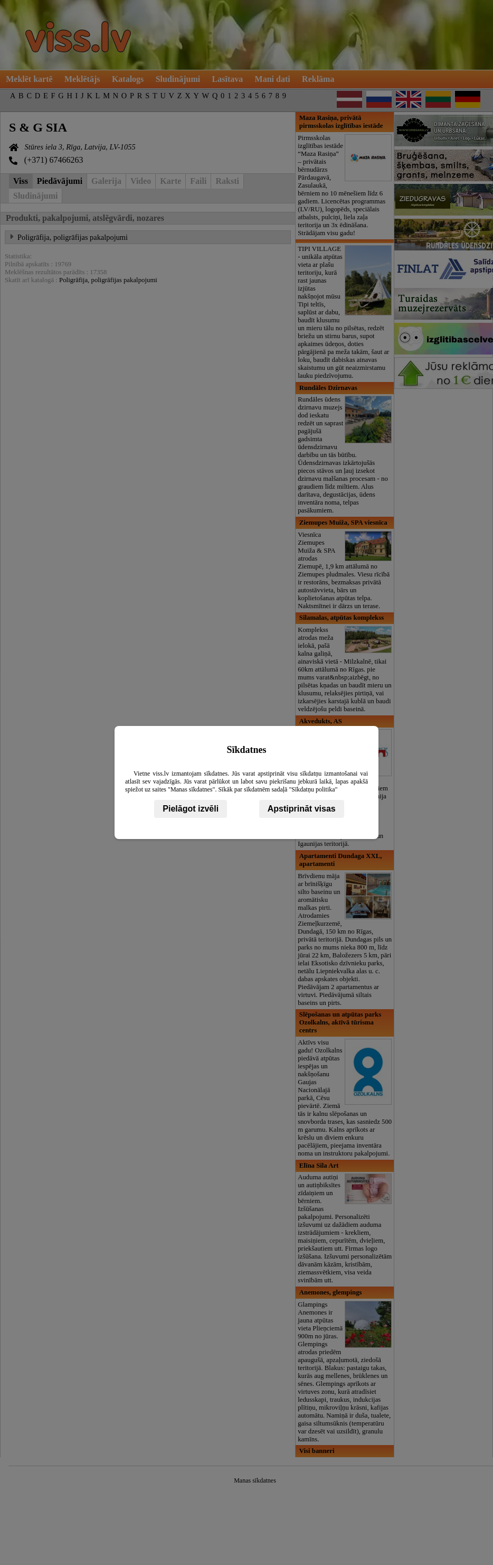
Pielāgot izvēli (191, 808)
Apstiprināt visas (302, 808)
